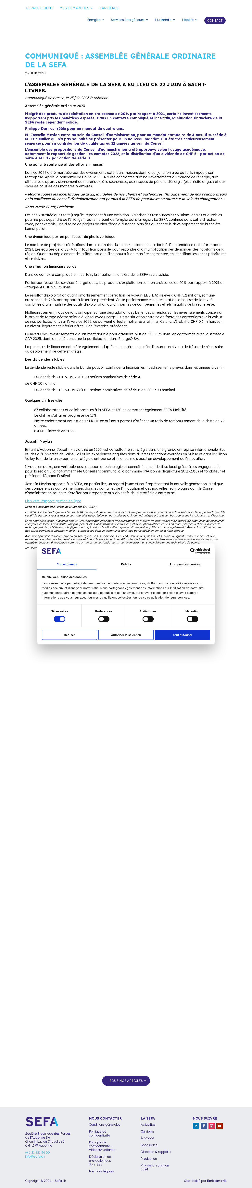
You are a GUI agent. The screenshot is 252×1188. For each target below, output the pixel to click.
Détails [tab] (126, 564)
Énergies (93, 20)
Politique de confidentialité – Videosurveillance (102, 1146)
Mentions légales (102, 1171)
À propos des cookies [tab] (185, 564)
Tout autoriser (183, 634)
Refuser (69, 634)
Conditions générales (104, 1124)
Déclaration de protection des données (100, 1160)
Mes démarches (74, 8)
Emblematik (217, 1181)
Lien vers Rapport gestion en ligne (53, 501)
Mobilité (188, 20)
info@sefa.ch (35, 1156)
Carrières (109, 8)
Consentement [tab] (67, 564)
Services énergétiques (128, 20)
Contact (215, 20)
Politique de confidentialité (99, 1133)
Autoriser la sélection (126, 634)
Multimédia (163, 20)
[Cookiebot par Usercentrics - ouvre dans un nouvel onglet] (193, 551)
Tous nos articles (126, 1081)
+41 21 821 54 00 (37, 1152)
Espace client (39, 8)
